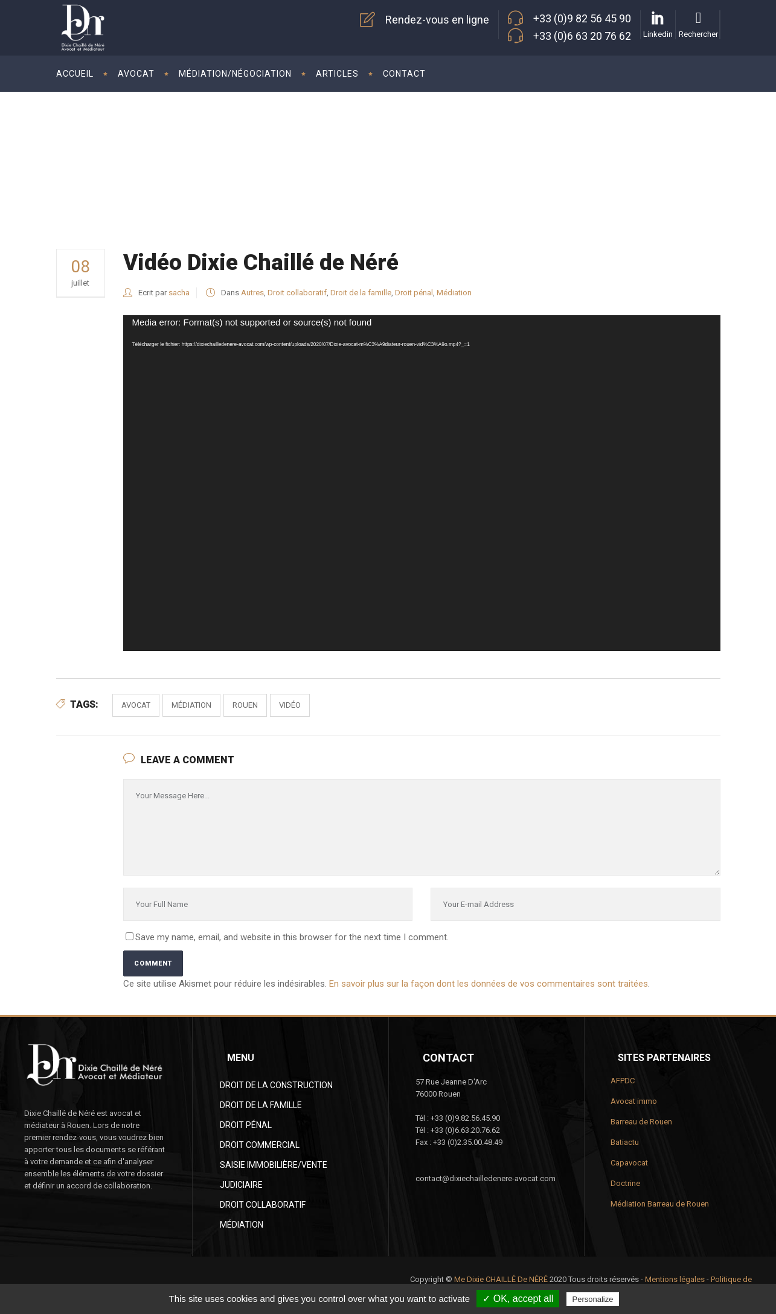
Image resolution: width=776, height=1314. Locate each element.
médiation (191, 705)
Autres (697, 147)
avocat (135, 705)
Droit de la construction (276, 1085)
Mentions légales (675, 1279)
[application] (421, 483)
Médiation (454, 292)
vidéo (290, 705)
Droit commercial (260, 1145)
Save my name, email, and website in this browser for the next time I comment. (292, 937)
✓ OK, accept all (518, 1298)
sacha (179, 292)
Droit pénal (414, 292)
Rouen (245, 705)
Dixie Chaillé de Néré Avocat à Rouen (606, 147)
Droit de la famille (360, 292)
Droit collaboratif (297, 292)
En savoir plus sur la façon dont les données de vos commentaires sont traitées (488, 983)
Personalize (593, 1299)
